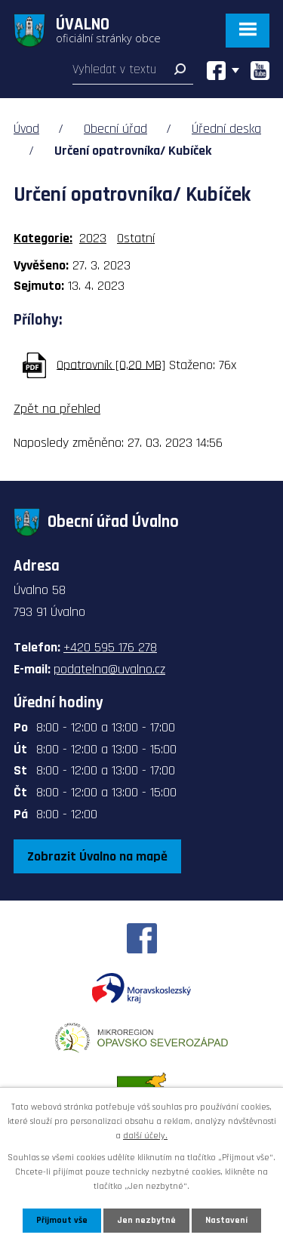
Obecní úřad (115, 128)
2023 (92, 238)
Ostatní (136, 238)
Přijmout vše (62, 1220)
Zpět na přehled (57, 408)
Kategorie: (43, 238)
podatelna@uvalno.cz (109, 669)
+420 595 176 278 (110, 647)
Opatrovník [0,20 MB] (111, 364)
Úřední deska (226, 128)
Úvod (26, 128)
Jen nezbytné (146, 1220)
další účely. (145, 1135)
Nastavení (226, 1220)
